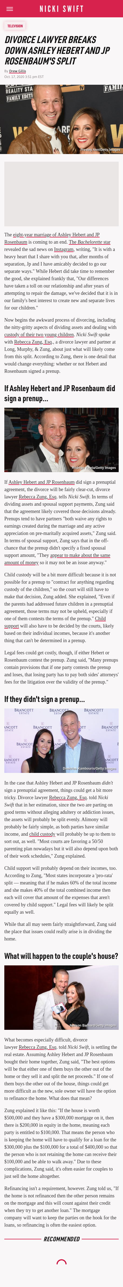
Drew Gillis (17, 71)
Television (15, 25)
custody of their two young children (39, 334)
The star (89, 242)
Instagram (63, 249)
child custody (42, 834)
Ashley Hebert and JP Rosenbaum (42, 482)
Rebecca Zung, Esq (33, 342)
